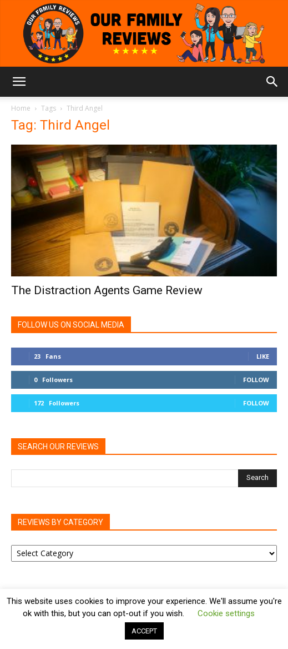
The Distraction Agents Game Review (107, 290)
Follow (256, 379)
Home (21, 108)
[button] (19, 82)
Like (262, 356)
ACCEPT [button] (144, 631)
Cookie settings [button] (226, 613)
